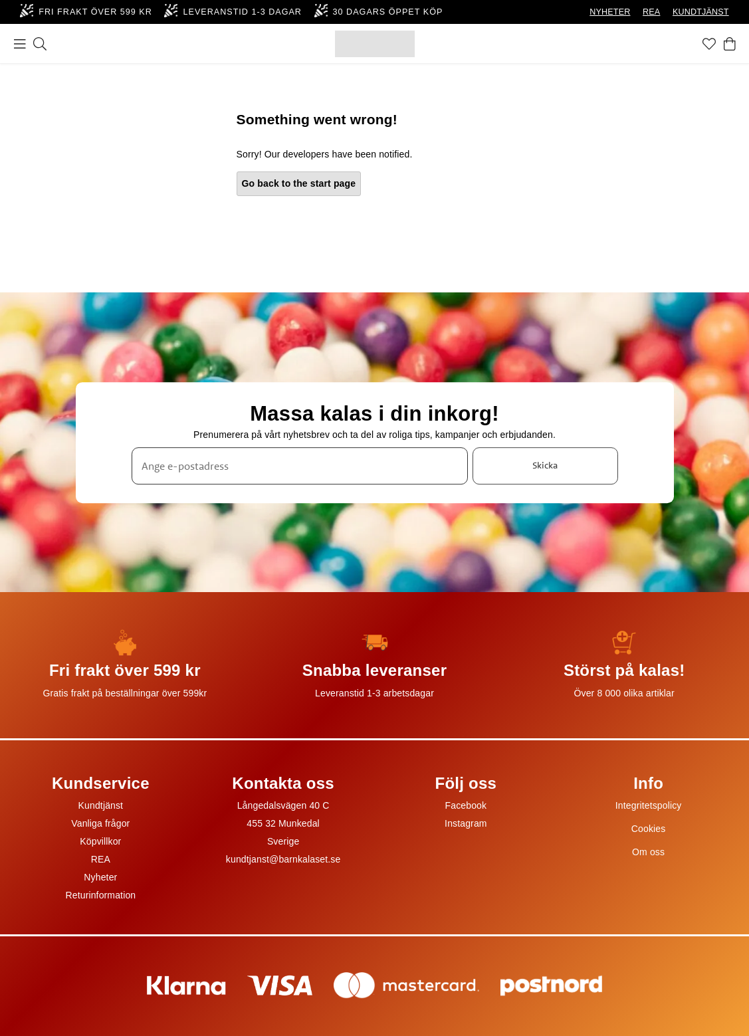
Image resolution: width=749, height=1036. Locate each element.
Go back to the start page (299, 183)
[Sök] (40, 44)
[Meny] (20, 44)
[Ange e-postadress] (300, 465)
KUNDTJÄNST (701, 12)
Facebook (466, 805)
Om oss (648, 852)
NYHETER (609, 12)
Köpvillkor (100, 841)
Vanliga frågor (100, 823)
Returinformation (101, 895)
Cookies (648, 828)
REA (651, 12)
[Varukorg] (730, 44)
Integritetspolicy (648, 805)
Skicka (545, 465)
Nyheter (100, 877)
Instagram (466, 823)
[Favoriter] (709, 44)
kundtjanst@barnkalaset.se (283, 859)
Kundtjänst (101, 805)
